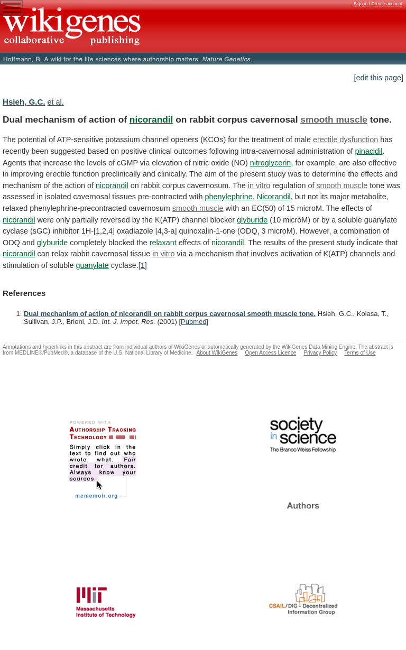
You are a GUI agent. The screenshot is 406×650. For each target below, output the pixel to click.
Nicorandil (274, 196)
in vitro (259, 185)
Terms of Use (359, 353)
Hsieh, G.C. (24, 101)
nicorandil (151, 119)
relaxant (163, 242)
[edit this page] (378, 77)
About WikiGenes (216, 353)
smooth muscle (333, 119)
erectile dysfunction (345, 139)
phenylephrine (228, 196)
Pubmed (193, 322)
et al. (56, 102)
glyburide (252, 220)
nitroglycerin (270, 163)
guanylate (92, 265)
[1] (143, 265)
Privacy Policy (320, 353)
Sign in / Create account (378, 3)
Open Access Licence (270, 353)
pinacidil (368, 151)
